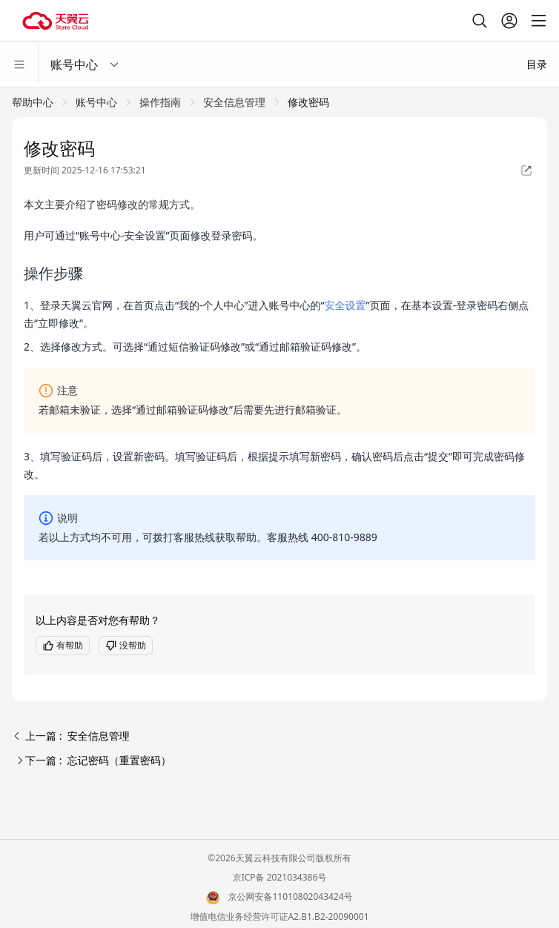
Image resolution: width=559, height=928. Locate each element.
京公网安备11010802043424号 (290, 896)
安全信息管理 (234, 102)
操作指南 (160, 102)
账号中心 (96, 102)
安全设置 (345, 305)
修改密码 (308, 102)
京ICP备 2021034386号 (280, 877)
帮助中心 (32, 102)
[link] (32, 102)
